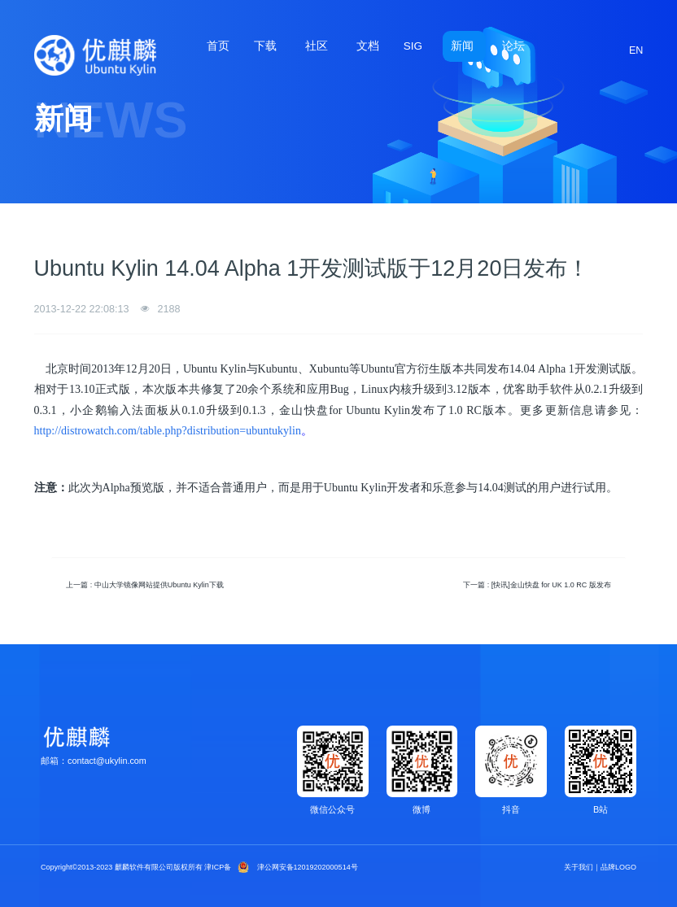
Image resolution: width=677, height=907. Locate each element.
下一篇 (537, 585)
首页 (218, 46)
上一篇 (145, 585)
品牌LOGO (618, 867)
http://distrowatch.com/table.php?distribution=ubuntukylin (167, 431)
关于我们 (578, 867)
